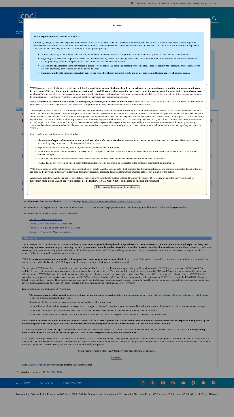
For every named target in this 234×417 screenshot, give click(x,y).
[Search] (187, 19)
